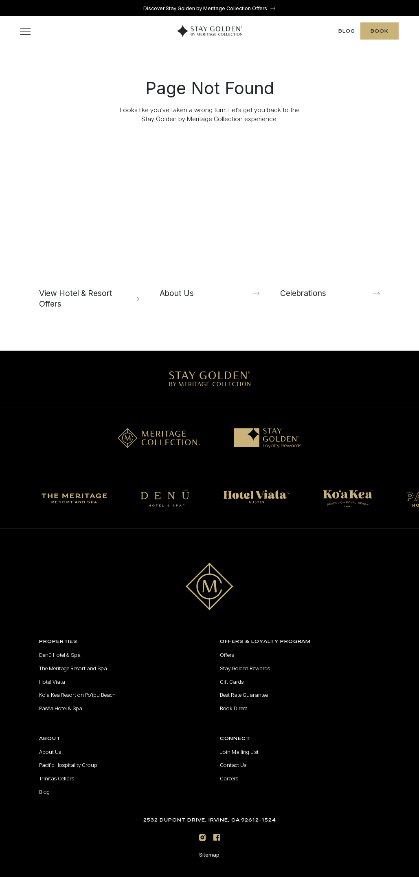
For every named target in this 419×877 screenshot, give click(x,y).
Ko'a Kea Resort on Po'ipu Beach (77, 688)
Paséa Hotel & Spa (60, 701)
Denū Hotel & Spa (60, 648)
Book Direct (233, 701)
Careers (229, 771)
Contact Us (233, 758)
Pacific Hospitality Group (68, 758)
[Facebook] (216, 830)
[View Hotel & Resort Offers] (89, 222)
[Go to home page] (210, 579)
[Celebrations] (330, 222)
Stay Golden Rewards (245, 661)
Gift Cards (232, 675)
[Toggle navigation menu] (25, 24)
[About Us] (210, 222)
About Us (50, 745)
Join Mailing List (239, 745)
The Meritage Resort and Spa (73, 661)
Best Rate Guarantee (244, 688)
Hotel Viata (52, 675)
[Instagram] (202, 830)
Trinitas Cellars (56, 771)
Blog (346, 24)
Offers (227, 648)
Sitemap (209, 847)
